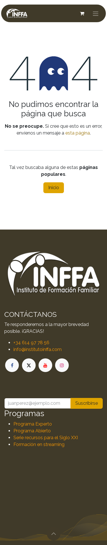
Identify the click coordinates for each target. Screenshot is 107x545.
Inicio (53, 187)
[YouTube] (45, 365)
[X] (29, 365)
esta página (77, 133)
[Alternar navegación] (95, 13)
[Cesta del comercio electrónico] (82, 13)
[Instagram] (62, 365)
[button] (53, 533)
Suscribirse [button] (86, 403)
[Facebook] (12, 365)
